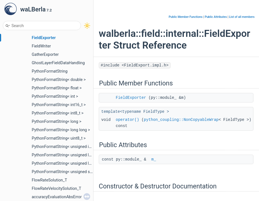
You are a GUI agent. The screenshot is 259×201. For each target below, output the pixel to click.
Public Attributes (216, 17)
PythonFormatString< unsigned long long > (69, 163)
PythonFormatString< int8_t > (57, 113)
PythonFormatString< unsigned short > (66, 171)
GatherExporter (45, 54)
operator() (127, 120)
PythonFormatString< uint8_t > (59, 138)
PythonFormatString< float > (57, 88)
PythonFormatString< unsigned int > (63, 146)
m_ (153, 159)
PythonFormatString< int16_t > (59, 104)
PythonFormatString (49, 71)
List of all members (242, 17)
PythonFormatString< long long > (61, 130)
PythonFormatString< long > (56, 121)
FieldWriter (41, 46)
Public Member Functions (186, 17)
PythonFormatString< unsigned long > (65, 155)
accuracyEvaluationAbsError (57, 197)
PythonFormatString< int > (55, 96)
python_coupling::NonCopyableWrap (181, 120)
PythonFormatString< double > (59, 79)
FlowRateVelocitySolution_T (56, 188)
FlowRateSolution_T (49, 180)
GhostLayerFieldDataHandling (58, 63)
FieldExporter (44, 37)
